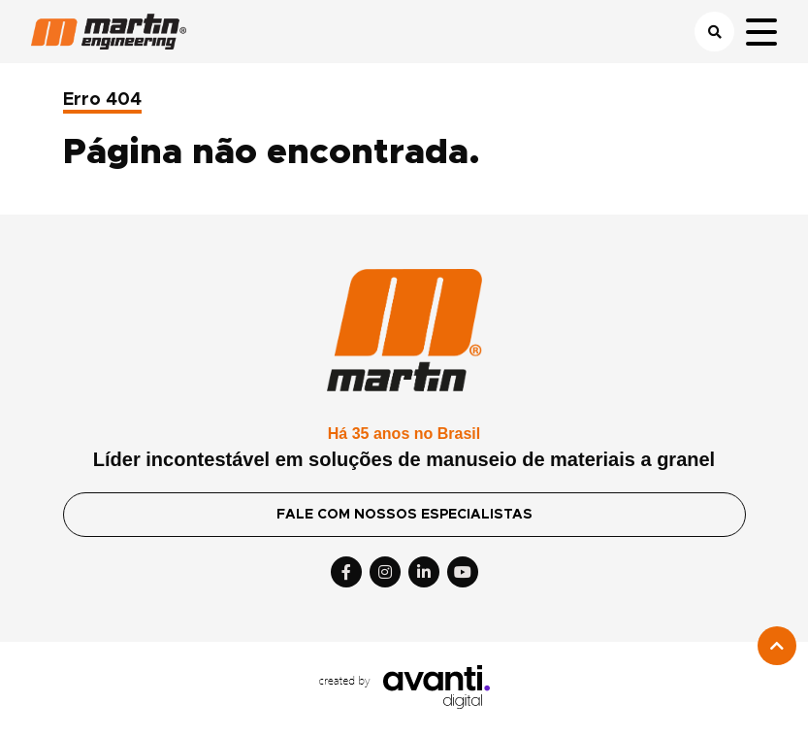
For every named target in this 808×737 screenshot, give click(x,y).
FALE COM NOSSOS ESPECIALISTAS (404, 514)
